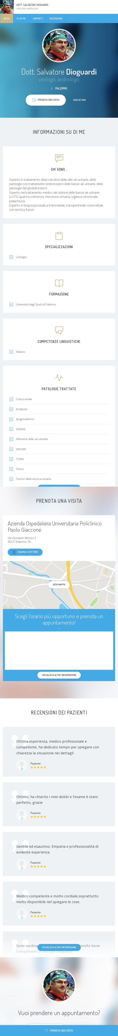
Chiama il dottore (25, 552)
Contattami (79, 99)
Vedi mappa (59, 584)
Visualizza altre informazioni (59, 947)
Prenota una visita (59, 1030)
